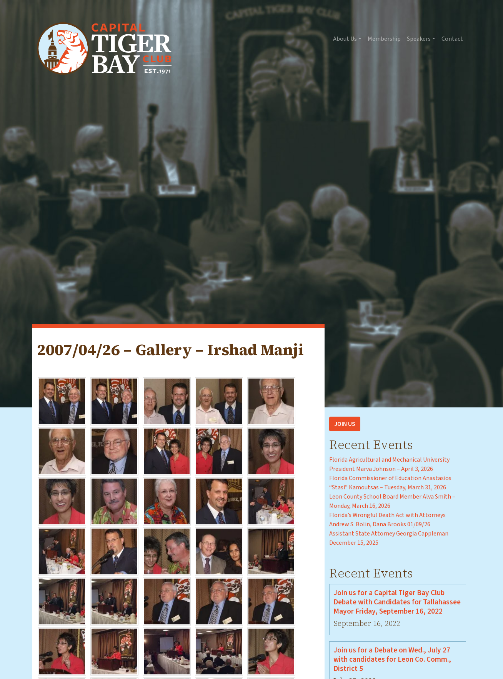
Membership (384, 39)
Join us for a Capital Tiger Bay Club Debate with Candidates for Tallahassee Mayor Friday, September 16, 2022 (397, 602)
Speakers (419, 39)
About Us (345, 39)
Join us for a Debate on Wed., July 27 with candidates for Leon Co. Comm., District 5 (392, 659)
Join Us (344, 424)
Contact (452, 39)
